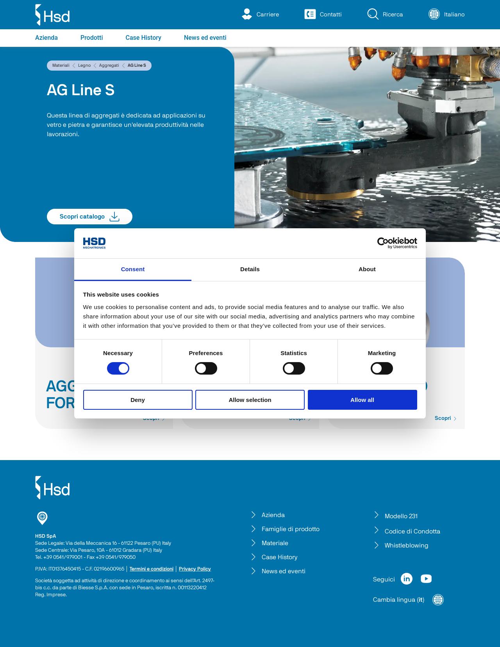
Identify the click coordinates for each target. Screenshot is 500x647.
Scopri (446, 418)
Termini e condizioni (151, 569)
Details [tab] (250, 269)
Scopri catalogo (90, 217)
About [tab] (367, 269)
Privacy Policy (195, 569)
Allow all (362, 399)
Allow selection (250, 399)
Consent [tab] (133, 269)
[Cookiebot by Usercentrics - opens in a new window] (383, 243)
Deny (137, 399)
